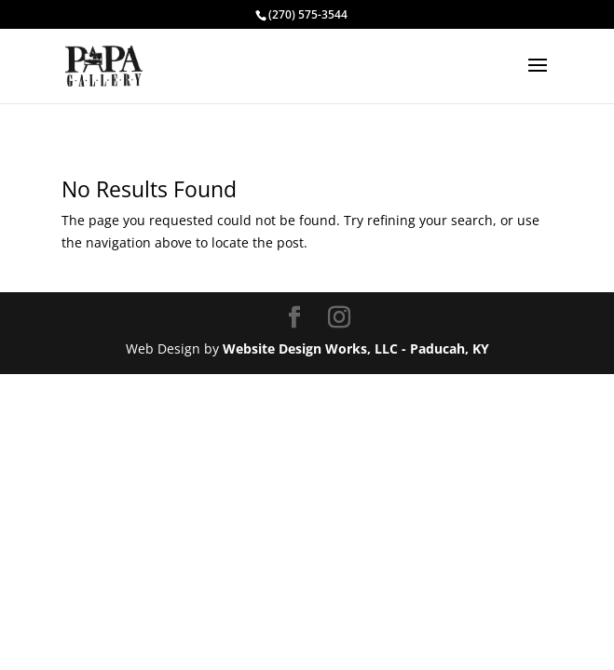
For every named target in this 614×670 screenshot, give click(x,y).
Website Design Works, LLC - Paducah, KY (356, 348)
